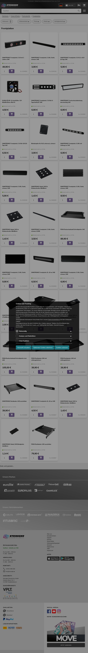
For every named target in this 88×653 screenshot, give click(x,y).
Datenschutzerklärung (54, 319)
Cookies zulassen (62, 347)
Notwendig (23, 331)
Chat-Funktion (24, 341)
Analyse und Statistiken (27, 336)
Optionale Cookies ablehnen (43, 347)
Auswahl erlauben (23, 347)
